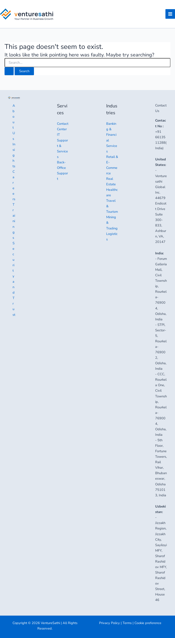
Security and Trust (14, 279)
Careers (14, 185)
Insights (14, 155)
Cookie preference (147, 623)
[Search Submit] (9, 73)
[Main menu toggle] (170, 15)
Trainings (14, 221)
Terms (127, 623)
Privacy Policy (109, 623)
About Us (14, 122)
